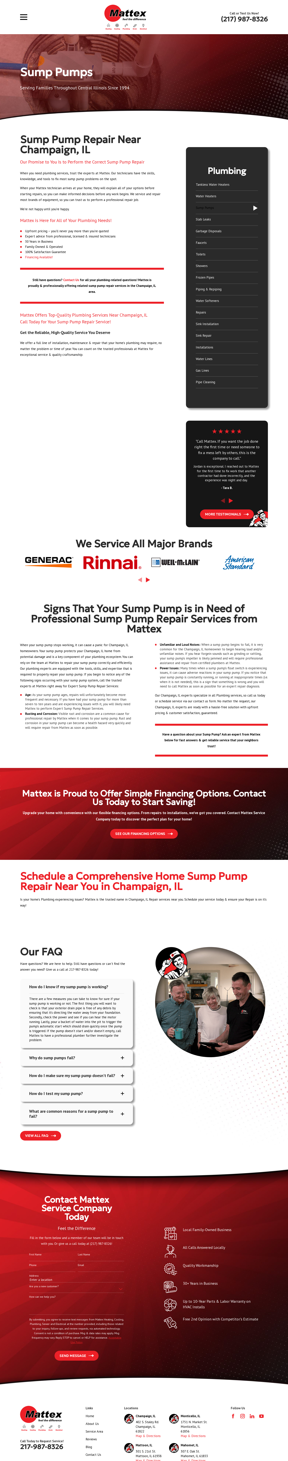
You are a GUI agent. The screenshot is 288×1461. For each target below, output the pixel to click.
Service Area (94, 1432)
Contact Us (93, 1455)
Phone (26, 1266)
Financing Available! (39, 257)
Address (27, 1276)
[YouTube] (261, 1417)
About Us (92, 1424)
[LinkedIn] (252, 1417)
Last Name (78, 1255)
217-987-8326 (41, 1448)
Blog (89, 1448)
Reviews (91, 1440)
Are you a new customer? (38, 1287)
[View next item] (230, 500)
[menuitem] (227, 185)
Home (90, 1417)
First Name (29, 1255)
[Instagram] (242, 1417)
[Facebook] (233, 1417)
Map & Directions (148, 1437)
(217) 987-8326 (244, 19)
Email (75, 1266)
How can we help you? (36, 1297)
